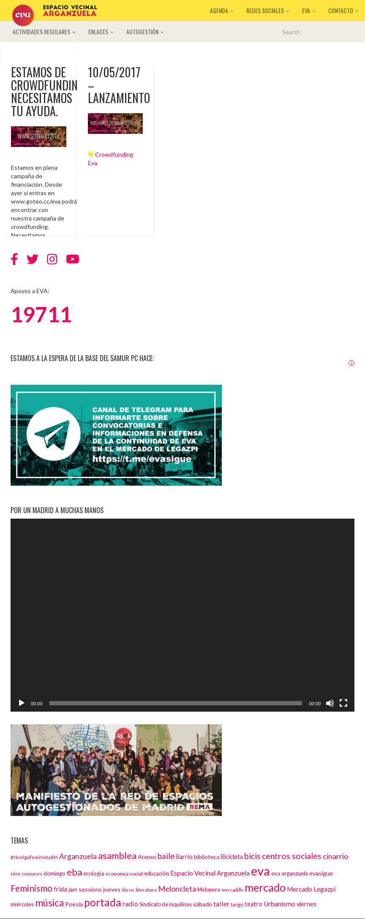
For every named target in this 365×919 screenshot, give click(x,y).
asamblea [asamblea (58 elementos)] (117, 855)
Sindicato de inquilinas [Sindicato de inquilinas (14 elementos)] (165, 904)
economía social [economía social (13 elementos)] (124, 873)
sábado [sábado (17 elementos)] (202, 904)
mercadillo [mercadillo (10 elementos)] (232, 889)
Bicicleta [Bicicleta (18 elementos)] (232, 856)
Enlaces (101, 31)
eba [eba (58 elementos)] (74, 872)
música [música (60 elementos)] (49, 902)
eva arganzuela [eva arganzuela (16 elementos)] (289, 873)
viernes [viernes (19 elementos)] (306, 904)
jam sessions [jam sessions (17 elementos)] (85, 889)
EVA (309, 10)
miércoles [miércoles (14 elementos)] (22, 904)
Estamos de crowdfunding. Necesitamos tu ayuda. (48, 91)
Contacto (343, 10)
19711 (41, 314)
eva (92, 162)
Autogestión (145, 31)
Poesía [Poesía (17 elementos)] (74, 904)
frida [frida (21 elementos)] (60, 889)
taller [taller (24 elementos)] (221, 904)
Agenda (222, 10)
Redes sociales (267, 10)
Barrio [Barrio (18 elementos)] (184, 856)
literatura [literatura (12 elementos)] (146, 889)
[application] (182, 615)
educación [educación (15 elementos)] (156, 873)
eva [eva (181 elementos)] (260, 870)
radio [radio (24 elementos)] (130, 904)
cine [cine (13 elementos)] (15, 873)
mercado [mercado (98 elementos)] (265, 887)
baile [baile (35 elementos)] (166, 856)
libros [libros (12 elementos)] (128, 889)
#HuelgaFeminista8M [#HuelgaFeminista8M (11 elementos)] (34, 857)
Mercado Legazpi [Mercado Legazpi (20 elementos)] (311, 889)
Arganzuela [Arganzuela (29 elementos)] (78, 856)
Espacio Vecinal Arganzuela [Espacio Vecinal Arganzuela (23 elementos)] (210, 873)
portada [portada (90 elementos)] (102, 902)
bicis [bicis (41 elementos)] (252, 856)
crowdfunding (114, 154)
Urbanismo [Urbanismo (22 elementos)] (279, 904)
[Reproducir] (21, 703)
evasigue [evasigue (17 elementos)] (321, 873)
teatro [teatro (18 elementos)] (253, 904)
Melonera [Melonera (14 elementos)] (208, 889)
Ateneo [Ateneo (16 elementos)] (147, 857)
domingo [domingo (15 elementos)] (54, 873)
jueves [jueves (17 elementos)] (111, 889)
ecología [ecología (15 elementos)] (93, 873)
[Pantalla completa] (343, 703)
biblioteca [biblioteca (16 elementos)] (206, 857)
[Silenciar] (330, 703)
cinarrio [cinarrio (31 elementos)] (335, 856)
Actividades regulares (44, 31)
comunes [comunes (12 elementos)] (32, 873)
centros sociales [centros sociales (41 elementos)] (291, 856)
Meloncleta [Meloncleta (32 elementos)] (177, 888)
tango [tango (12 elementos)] (237, 904)
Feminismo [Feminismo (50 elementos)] (31, 888)
